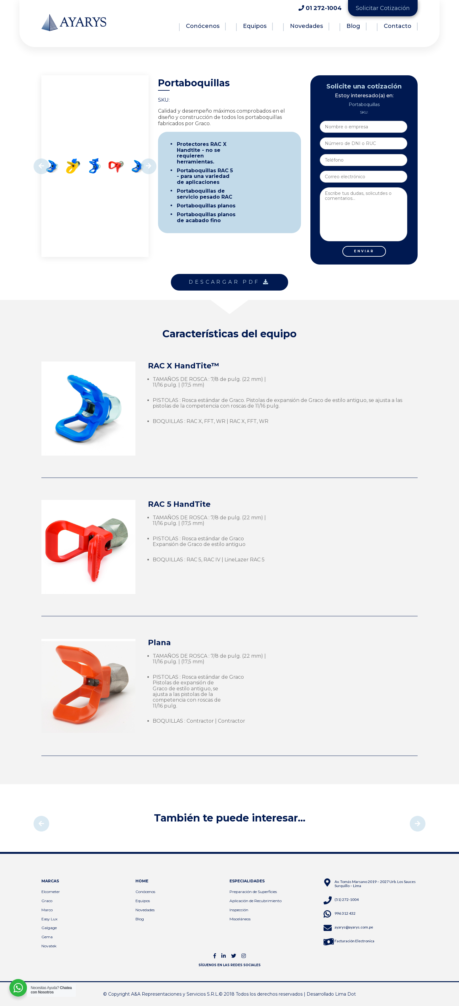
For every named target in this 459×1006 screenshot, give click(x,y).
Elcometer (50, 891)
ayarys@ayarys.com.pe (354, 927)
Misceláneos (240, 919)
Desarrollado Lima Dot (331, 994)
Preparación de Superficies (253, 891)
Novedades (306, 26)
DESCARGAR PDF (229, 282)
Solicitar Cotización (383, 8)
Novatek (48, 946)
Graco (46, 900)
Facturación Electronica (354, 941)
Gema (47, 936)
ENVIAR (364, 251)
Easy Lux (49, 919)
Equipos (254, 26)
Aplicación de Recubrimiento (256, 900)
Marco (47, 909)
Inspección (239, 909)
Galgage (49, 927)
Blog (353, 26)
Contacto (397, 26)
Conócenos (202, 26)
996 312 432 (345, 913)
